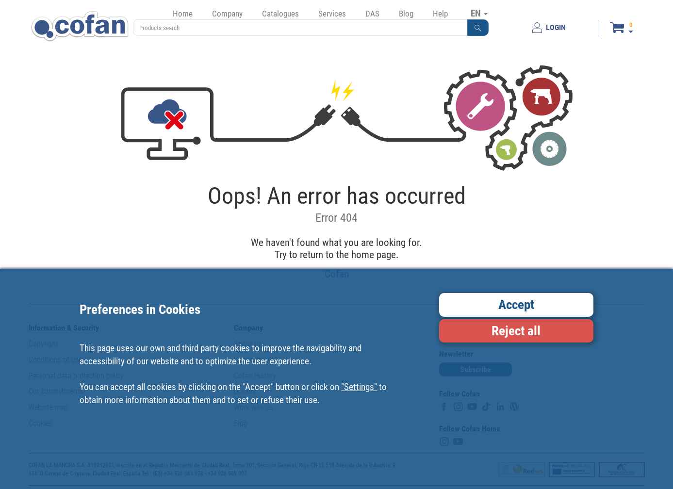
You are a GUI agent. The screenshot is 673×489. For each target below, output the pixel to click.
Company (227, 13)
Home (183, 13)
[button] (478, 27)
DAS (372, 13)
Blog (406, 13)
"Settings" (359, 386)
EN (479, 13)
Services (332, 13)
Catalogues (280, 13)
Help (440, 13)
